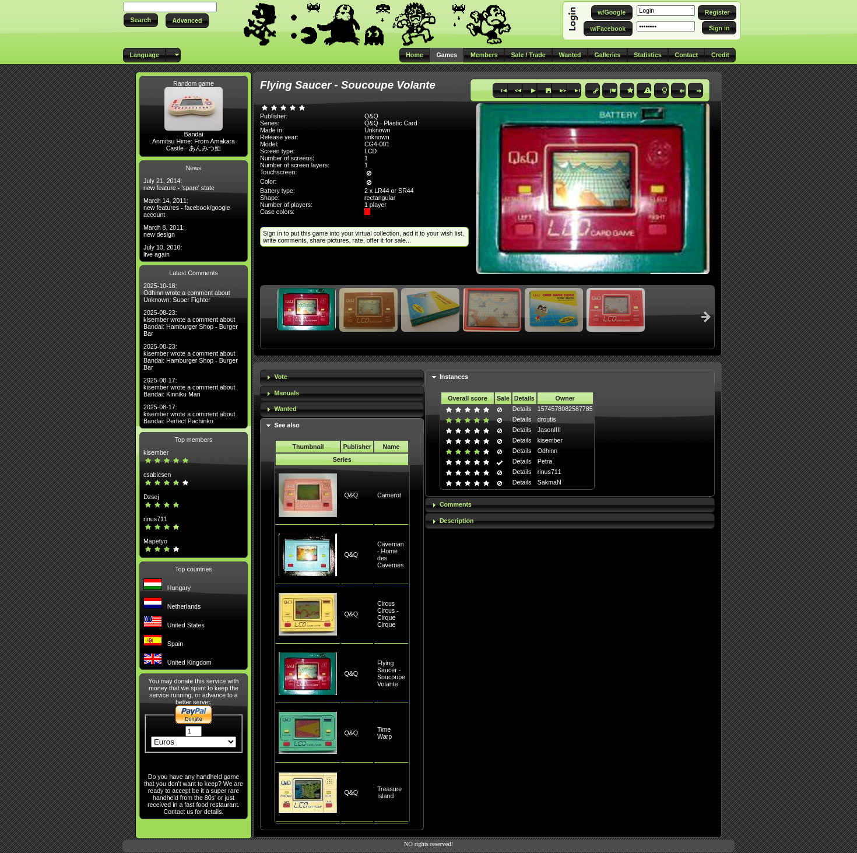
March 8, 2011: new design (164, 231)
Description (457, 520)
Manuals (286, 392)
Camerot (389, 495)
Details (522, 408)
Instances (454, 376)
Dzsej (151, 496)
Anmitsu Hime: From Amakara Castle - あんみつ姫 (193, 145)
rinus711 (155, 518)
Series (342, 459)
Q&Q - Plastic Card (390, 123)
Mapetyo (155, 541)
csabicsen (157, 474)
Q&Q (351, 495)
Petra (545, 461)
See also (286, 425)
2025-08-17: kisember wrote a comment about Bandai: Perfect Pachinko (189, 413)
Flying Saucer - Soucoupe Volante (391, 673)
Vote (280, 376)
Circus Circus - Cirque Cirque (388, 614)
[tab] (342, 377)
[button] (141, 20)
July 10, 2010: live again (162, 251)
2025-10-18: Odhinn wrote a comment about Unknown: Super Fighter (186, 292)
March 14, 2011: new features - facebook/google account (186, 207)
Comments (456, 504)
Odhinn (547, 450)
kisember (155, 452)
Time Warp (384, 733)
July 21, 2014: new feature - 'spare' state (179, 184)
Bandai (193, 134)
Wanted (285, 408)
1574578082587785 (565, 408)
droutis (547, 419)
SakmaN (549, 482)
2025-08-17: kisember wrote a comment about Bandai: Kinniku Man (189, 387)
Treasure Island (389, 792)
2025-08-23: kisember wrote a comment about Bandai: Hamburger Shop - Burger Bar (190, 323)
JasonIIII (549, 429)
